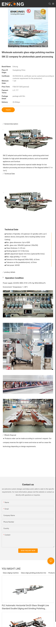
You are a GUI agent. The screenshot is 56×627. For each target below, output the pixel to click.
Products (51, 573)
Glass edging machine (11, 573)
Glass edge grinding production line (33, 573)
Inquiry (8, 110)
